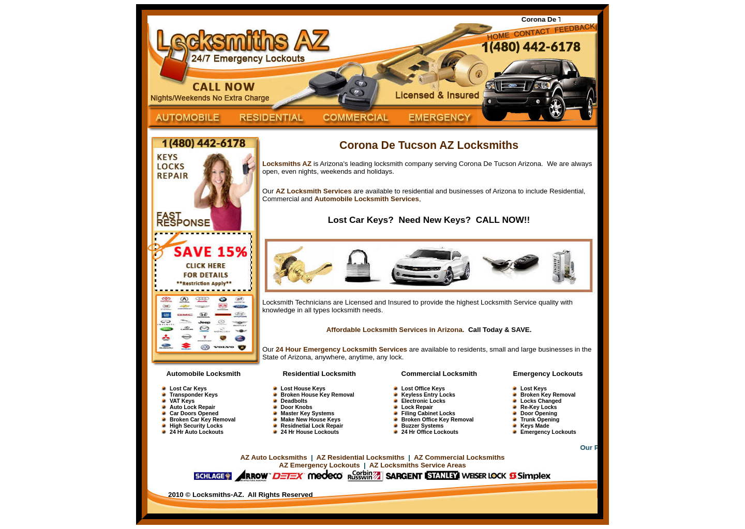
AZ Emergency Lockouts (319, 465)
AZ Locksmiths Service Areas (417, 465)
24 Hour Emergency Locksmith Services (341, 349)
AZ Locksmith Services (314, 191)
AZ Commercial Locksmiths (459, 457)
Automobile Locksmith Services (367, 199)
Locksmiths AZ (286, 164)
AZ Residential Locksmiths (362, 457)
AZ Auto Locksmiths (273, 457)
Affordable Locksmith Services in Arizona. (395, 330)
